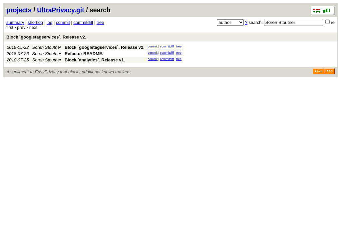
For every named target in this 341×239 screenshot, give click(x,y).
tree (100, 22)
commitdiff (83, 22)
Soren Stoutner (46, 47)
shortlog (35, 22)
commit (63, 22)
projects (19, 10)
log (49, 22)
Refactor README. (84, 53)
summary (15, 22)
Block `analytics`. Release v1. (95, 59)
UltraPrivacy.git (60, 10)
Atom (318, 71)
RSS (329, 71)
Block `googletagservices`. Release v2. (46, 37)
